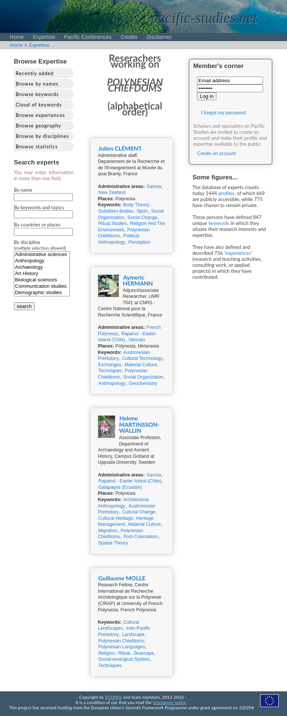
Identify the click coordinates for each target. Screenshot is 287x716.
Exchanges (109, 364)
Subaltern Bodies (115, 211)
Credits (129, 37)
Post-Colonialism (140, 536)
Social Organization (143, 377)
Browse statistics (37, 146)
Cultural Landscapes (118, 625)
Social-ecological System (123, 659)
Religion (106, 653)
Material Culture (140, 364)
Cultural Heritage (115, 518)
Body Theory (136, 204)
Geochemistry (143, 383)
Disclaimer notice (169, 702)
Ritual (124, 653)
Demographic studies (42, 293)
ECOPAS (113, 697)
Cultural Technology (142, 358)
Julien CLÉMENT (120, 148)
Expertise (44, 37)
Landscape (133, 634)
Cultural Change (138, 512)
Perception (140, 242)
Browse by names (37, 84)
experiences (238, 253)
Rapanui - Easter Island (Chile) (129, 481)
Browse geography (38, 126)
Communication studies (42, 286)
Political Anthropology (118, 239)
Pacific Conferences (88, 37)
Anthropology (42, 261)
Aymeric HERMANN (138, 280)
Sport (142, 211)
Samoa (153, 186)
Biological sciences (42, 280)
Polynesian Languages (121, 646)
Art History (42, 274)
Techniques (109, 370)
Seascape (143, 653)
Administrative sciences (42, 254)
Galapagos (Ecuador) (120, 487)
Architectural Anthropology (123, 503)
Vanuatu (137, 339)
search (24, 306)
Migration (107, 530)
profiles (226, 193)
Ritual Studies (112, 223)
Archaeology (42, 267)
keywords (219, 223)
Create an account (216, 153)
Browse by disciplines (42, 136)
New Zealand (112, 192)
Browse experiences (40, 115)
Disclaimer (159, 37)
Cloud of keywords (39, 105)
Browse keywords (37, 94)
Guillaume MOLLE (121, 578)
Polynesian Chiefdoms (121, 641)
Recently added (34, 73)
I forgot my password (223, 112)
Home (17, 37)
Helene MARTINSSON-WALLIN (139, 424)
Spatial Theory (113, 543)
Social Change (142, 217)
